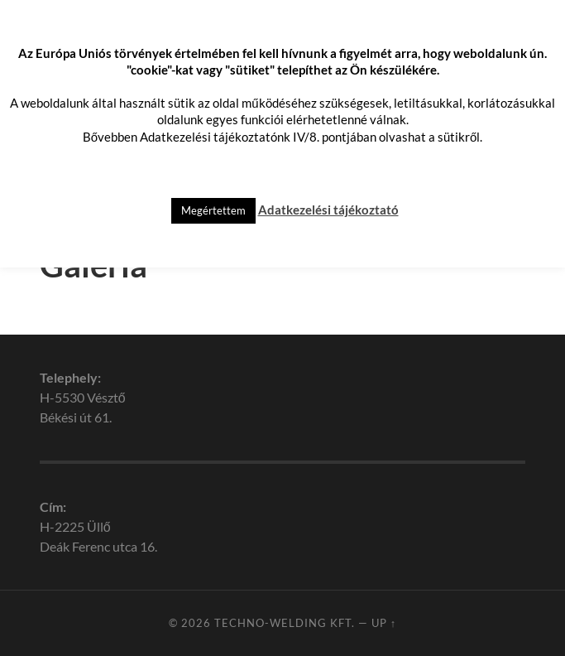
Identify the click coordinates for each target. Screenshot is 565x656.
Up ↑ (383, 622)
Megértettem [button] (213, 210)
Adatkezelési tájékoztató (328, 209)
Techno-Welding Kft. (284, 622)
